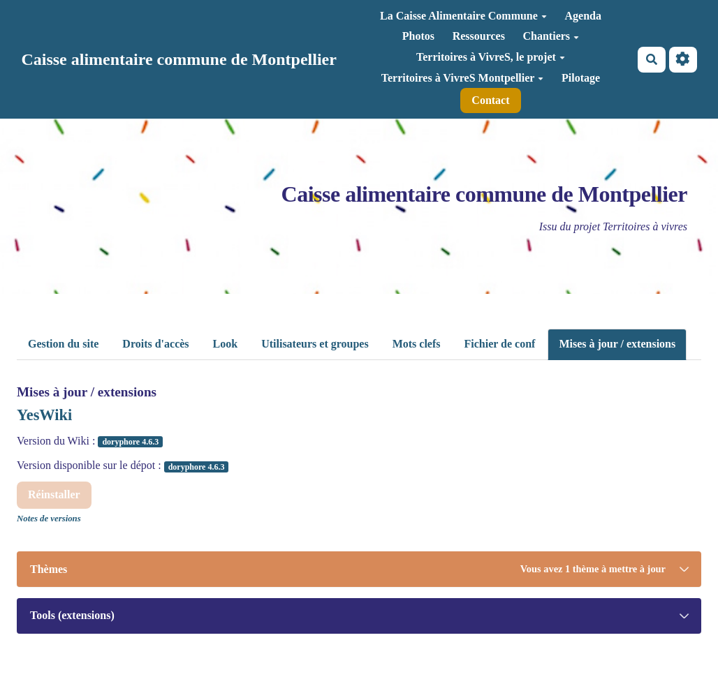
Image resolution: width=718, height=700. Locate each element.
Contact (490, 100)
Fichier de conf (500, 344)
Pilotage (581, 78)
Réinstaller (54, 494)
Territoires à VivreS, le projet (490, 57)
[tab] (359, 569)
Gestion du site (63, 344)
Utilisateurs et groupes (314, 344)
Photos (418, 36)
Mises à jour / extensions (617, 344)
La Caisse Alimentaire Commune (463, 16)
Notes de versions (49, 518)
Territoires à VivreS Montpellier (462, 78)
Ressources (479, 36)
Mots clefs (417, 344)
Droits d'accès (155, 344)
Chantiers (551, 36)
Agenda (582, 16)
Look (225, 344)
